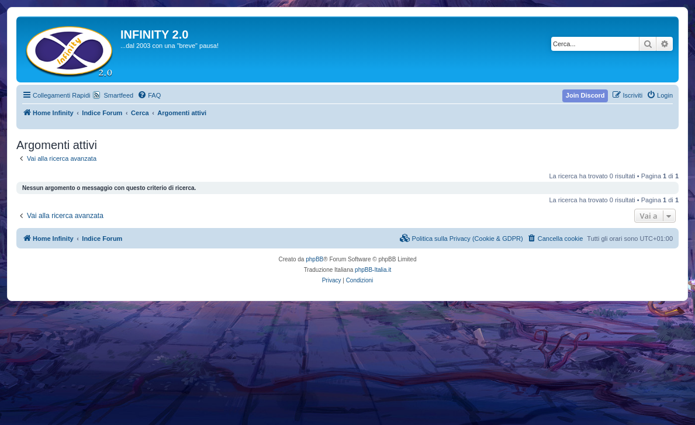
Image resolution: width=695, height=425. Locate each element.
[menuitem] (149, 95)
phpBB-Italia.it (373, 270)
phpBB (314, 259)
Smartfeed (118, 95)
